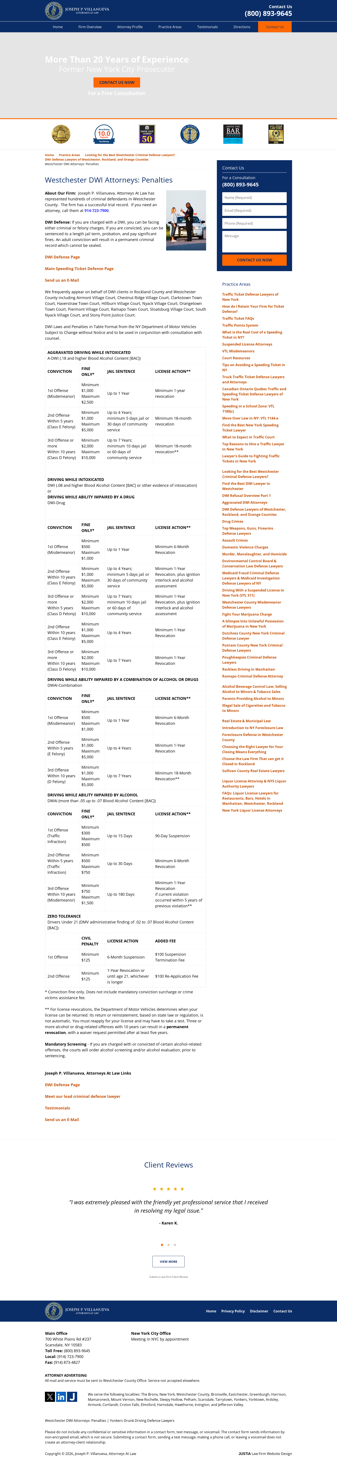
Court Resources (236, 358)
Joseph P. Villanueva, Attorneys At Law (105, 1453)
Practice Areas (170, 27)
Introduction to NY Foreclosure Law (252, 727)
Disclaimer (259, 1311)
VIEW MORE (168, 1262)
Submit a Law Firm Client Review (168, 1277)
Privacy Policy (233, 1311)
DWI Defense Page (62, 257)
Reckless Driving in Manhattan (248, 669)
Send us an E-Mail (62, 280)
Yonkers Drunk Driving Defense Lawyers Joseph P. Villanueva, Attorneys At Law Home (77, 11)
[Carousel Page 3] (175, 1245)
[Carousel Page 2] (168, 1245)
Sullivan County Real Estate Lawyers (253, 770)
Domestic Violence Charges (245, 547)
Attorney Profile (130, 27)
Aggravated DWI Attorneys (244, 502)
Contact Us (275, 27)
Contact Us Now (116, 82)
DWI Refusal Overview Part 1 (246, 495)
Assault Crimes (235, 540)
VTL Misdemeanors (238, 351)
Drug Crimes (232, 521)
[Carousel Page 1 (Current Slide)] (162, 1245)
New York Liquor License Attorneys (252, 810)
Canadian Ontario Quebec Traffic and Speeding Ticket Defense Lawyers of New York (254, 394)
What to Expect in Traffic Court (248, 437)
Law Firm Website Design (265, 1453)
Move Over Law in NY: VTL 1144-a (250, 418)
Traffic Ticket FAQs (238, 318)
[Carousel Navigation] (168, 1244)
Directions (242, 27)
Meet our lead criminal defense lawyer (82, 1096)
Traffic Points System (240, 325)
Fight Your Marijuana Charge (247, 614)
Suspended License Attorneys (247, 344)
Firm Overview (89, 27)
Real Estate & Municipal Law (246, 721)
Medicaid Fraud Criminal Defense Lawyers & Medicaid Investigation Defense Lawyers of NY (251, 578)
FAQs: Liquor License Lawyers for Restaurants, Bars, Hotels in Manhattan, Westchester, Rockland (252, 798)
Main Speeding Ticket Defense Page (79, 268)
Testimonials (207, 27)
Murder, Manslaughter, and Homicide (254, 554)
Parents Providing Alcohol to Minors (253, 698)
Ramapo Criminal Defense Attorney (252, 676)
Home (58, 27)
